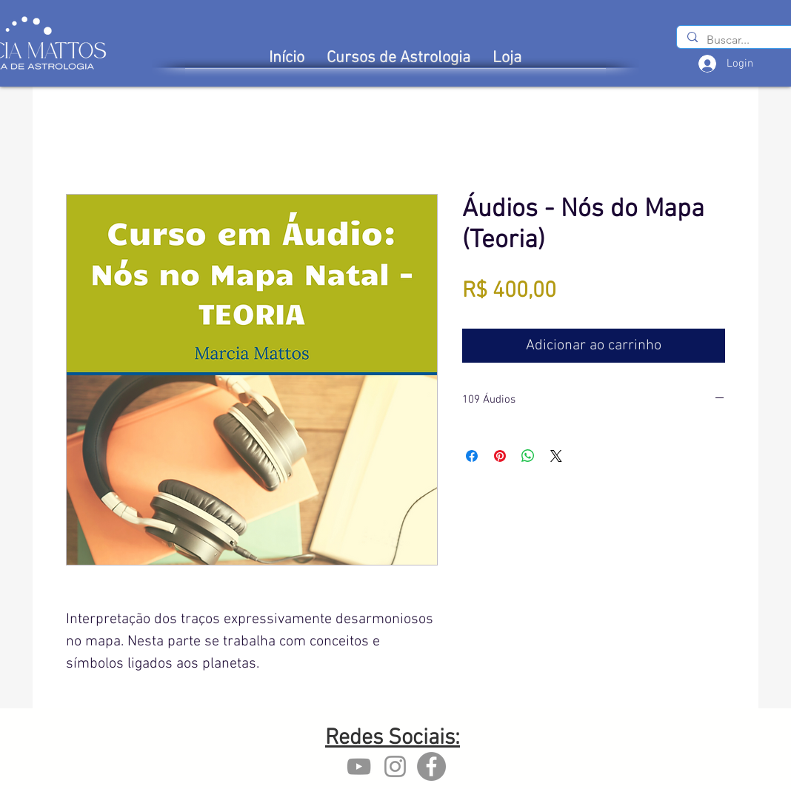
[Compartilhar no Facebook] (472, 456)
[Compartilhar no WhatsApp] (528, 456)
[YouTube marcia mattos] (358, 766)
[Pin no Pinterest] (500, 456)
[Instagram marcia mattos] (395, 766)
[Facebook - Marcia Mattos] (431, 766)
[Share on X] (556, 456)
